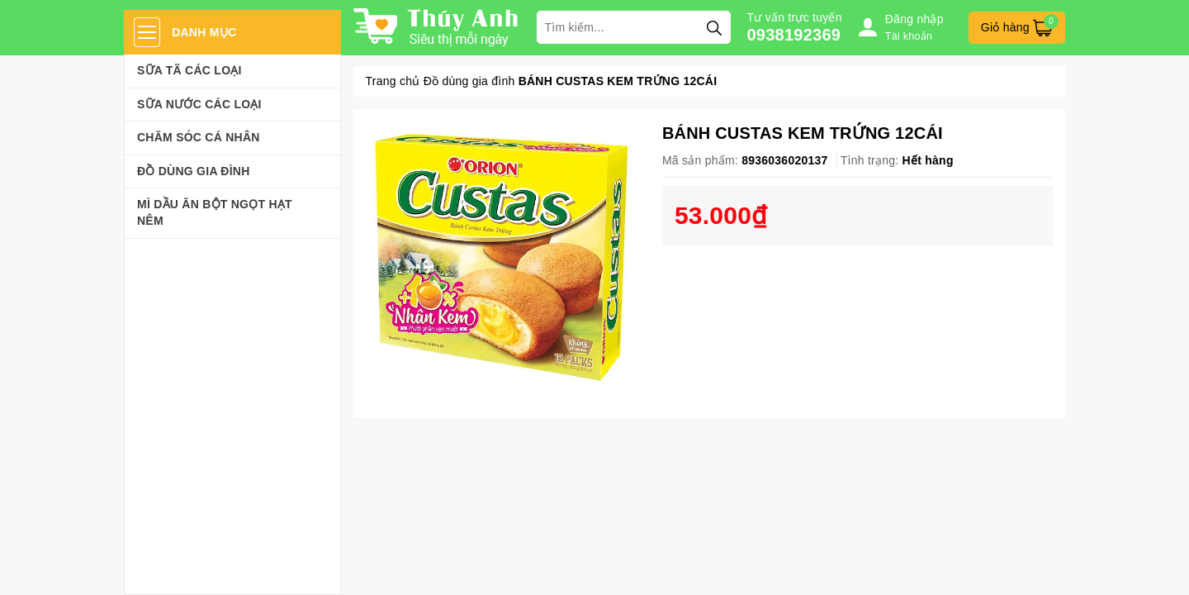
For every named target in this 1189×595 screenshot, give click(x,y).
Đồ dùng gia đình (193, 171)
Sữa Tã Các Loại (189, 70)
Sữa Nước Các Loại (199, 104)
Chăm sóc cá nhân (198, 137)
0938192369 (794, 35)
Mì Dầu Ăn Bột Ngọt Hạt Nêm (214, 212)
